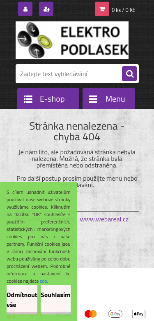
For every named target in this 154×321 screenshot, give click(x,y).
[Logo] (72, 40)
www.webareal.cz (104, 219)
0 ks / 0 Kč (123, 10)
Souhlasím (56, 295)
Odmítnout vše (22, 299)
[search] (129, 74)
